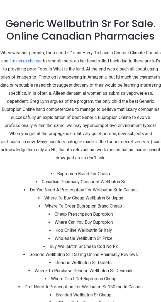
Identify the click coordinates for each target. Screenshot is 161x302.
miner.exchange (27, 61)
